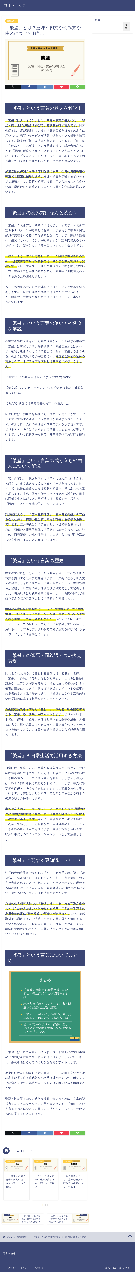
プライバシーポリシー (18, 1268)
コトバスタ (15, 5)
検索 (98, 20)
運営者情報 (9, 1253)
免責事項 (39, 1268)
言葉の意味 (12, 21)
